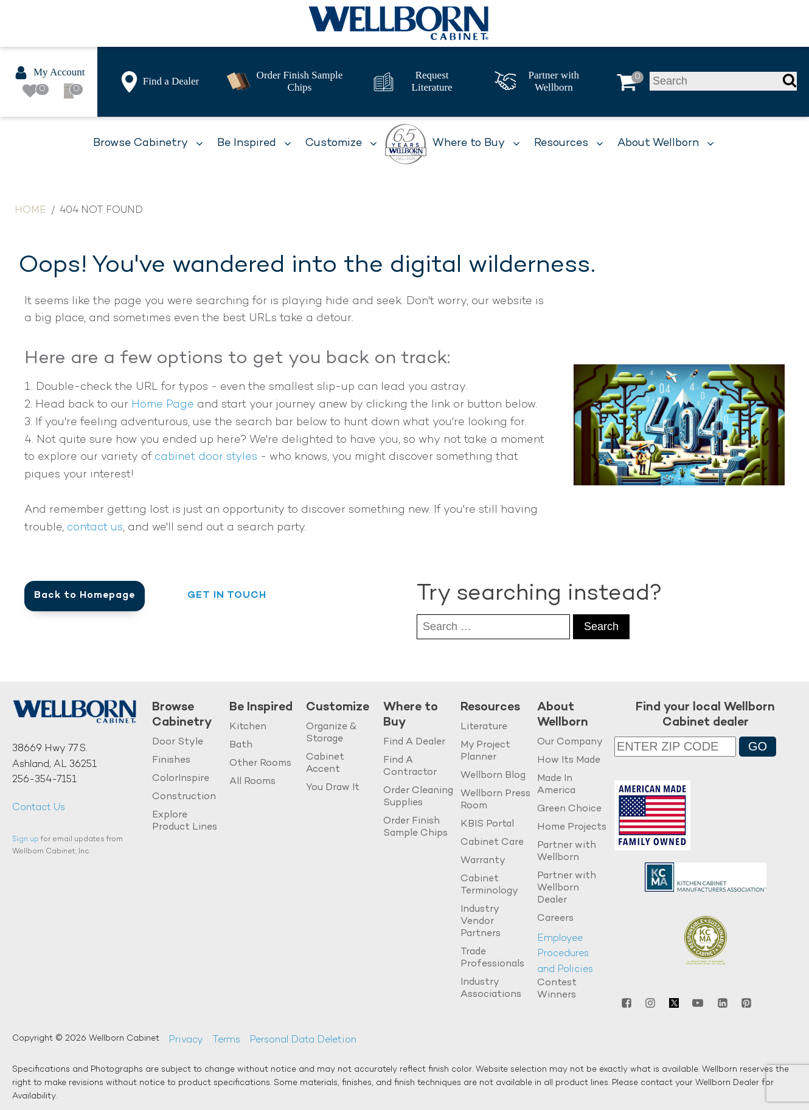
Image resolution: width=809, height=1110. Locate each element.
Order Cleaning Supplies (418, 797)
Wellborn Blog (493, 776)
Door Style (177, 742)
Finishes (171, 760)
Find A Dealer (414, 742)
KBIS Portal (487, 824)
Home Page (162, 405)
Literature (483, 727)
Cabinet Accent (325, 763)
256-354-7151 (44, 780)
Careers (555, 919)
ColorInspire (180, 779)
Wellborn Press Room (495, 800)
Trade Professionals (492, 958)
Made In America (556, 785)
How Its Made (568, 760)
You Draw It (332, 788)
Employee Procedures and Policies (565, 954)
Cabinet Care (492, 843)
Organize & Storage (331, 733)
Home (30, 211)
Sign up (25, 840)
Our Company (570, 742)
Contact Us (38, 808)
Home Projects (571, 827)
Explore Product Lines (184, 821)
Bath (240, 745)
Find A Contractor (410, 766)
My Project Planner (485, 751)
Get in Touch (226, 596)
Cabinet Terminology (489, 885)
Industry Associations (490, 988)
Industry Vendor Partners (480, 921)
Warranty (482, 861)
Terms (226, 1040)
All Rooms (252, 782)
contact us (95, 527)
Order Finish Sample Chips (415, 827)
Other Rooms (260, 763)
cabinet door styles (206, 457)
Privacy (185, 1040)
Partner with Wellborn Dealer (566, 888)
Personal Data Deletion (302, 1040)
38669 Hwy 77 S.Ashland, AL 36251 (54, 757)
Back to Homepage (84, 596)
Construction (184, 797)
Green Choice (569, 809)
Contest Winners (557, 989)
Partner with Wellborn (566, 852)
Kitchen (247, 727)
